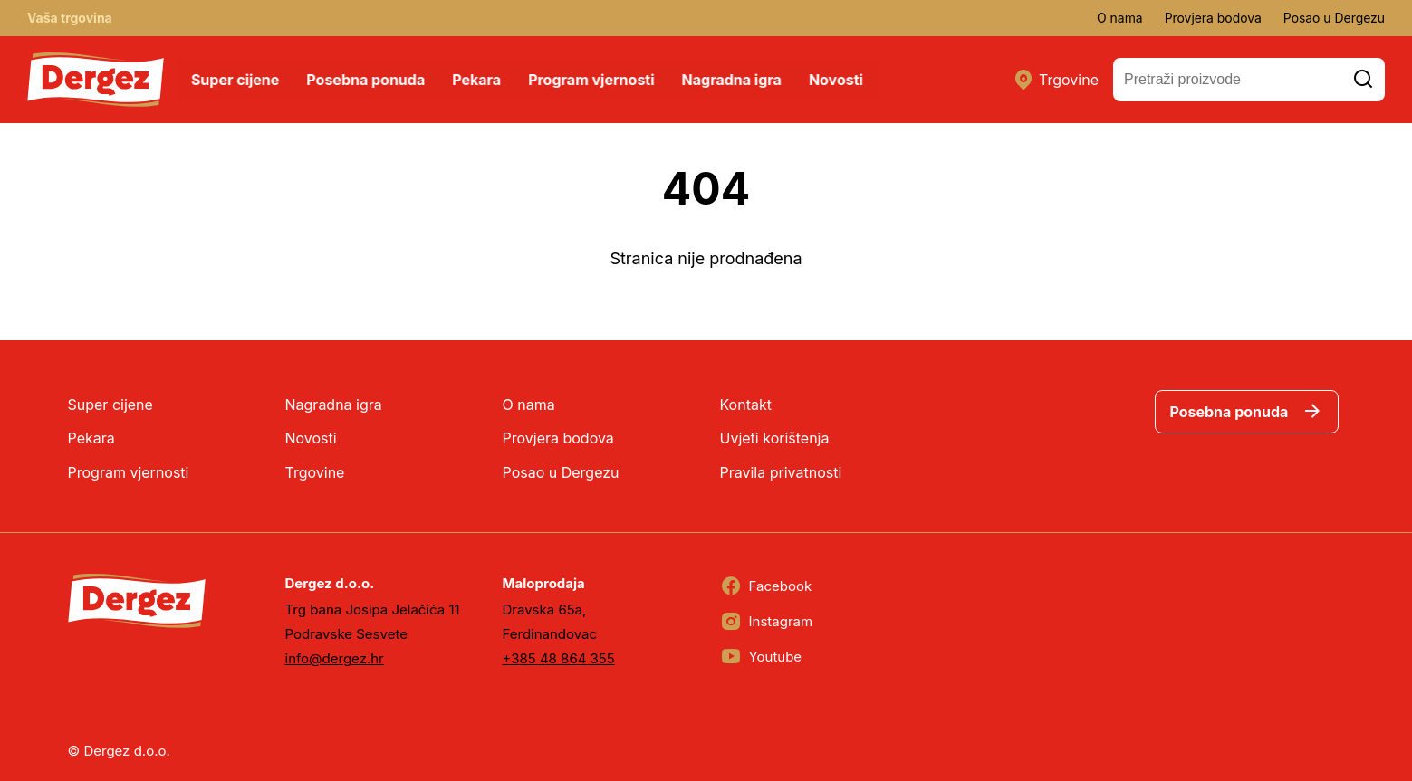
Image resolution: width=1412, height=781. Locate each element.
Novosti (837, 80)
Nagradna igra (733, 80)
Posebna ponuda (366, 80)
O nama (1118, 17)
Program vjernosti (592, 80)
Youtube (761, 657)
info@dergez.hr (334, 658)
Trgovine (1056, 79)
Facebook (766, 586)
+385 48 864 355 (559, 658)
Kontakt (746, 404)
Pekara (477, 80)
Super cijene (236, 80)
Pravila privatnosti (781, 472)
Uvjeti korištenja (775, 438)
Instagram (766, 622)
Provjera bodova (1212, 17)
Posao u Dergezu (1333, 17)
